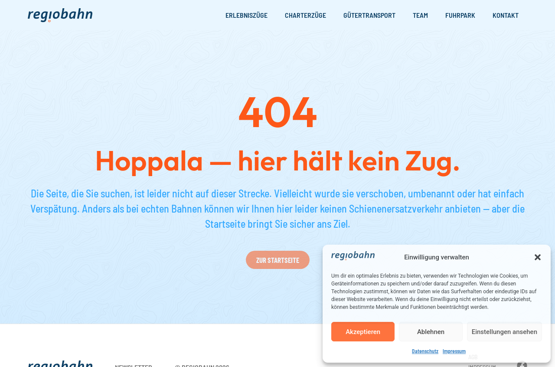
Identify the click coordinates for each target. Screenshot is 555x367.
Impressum (454, 351)
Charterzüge (305, 15)
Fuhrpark (460, 15)
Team (420, 15)
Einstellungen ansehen (504, 332)
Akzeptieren (363, 332)
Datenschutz (425, 351)
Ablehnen (430, 332)
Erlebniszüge (246, 15)
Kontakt (506, 15)
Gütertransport (369, 15)
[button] (537, 257)
